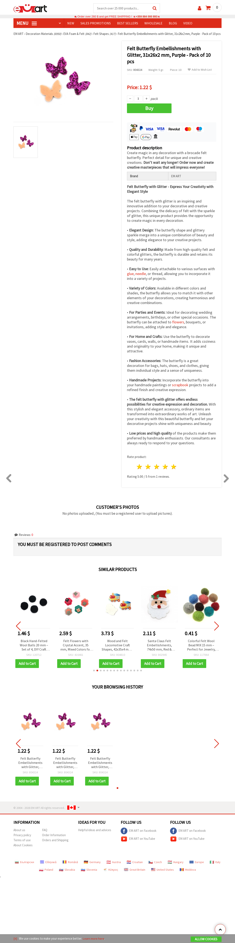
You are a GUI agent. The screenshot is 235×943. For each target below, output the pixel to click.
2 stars (148, 471)
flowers (178, 326)
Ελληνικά (48, 866)
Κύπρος (110, 874)
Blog (173, 23)
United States (162, 874)
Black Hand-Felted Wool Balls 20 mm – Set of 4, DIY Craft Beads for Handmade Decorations (42, 649)
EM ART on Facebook (138, 835)
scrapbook (180, 389)
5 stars (174, 471)
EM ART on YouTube (138, 843)
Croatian (135, 866)
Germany (92, 866)
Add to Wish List (200, 73)
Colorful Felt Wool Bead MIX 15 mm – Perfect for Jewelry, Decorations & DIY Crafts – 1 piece (209, 649)
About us (19, 834)
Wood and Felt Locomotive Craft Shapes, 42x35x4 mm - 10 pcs (125, 649)
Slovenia (89, 874)
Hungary (176, 866)
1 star (139, 471)
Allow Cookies (206, 939)
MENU (27, 23)
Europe (196, 866)
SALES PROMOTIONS (96, 23)
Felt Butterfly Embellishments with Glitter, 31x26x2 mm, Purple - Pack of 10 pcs (30, 767)
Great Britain (134, 874)
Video (187, 23)
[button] (94, 675)
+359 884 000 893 (146, 16)
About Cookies (23, 849)
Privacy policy (22, 839)
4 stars (165, 471)
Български (24, 866)
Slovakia (67, 874)
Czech (155, 866)
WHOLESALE (153, 23)
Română (70, 866)
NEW (70, 23)
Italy (215, 866)
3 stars (156, 471)
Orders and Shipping (55, 844)
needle (140, 277)
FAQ (44, 834)
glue (130, 277)
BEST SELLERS (127, 23)
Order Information (54, 839)
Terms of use (22, 844)
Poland (46, 874)
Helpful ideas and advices (94, 834)
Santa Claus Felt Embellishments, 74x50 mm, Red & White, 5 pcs (167, 649)
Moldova (188, 874)
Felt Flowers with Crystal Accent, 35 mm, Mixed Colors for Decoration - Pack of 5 (84, 649)
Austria (114, 866)
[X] (15, 938)
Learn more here (93, 938)
